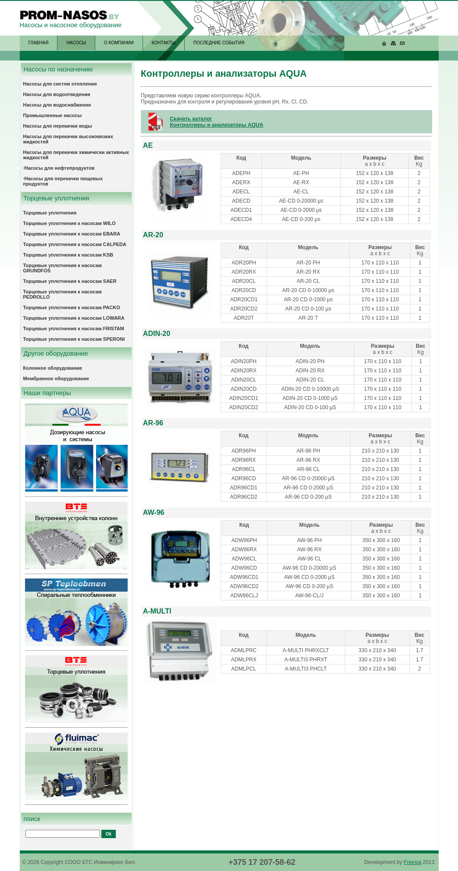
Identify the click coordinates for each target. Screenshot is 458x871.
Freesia (412, 862)
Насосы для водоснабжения (57, 104)
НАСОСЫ (76, 42)
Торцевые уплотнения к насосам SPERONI (74, 339)
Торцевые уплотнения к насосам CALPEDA (75, 244)
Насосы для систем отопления (60, 83)
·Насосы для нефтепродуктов (59, 168)
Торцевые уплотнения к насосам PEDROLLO (62, 294)
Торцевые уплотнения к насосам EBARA (71, 233)
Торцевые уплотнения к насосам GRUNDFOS (62, 268)
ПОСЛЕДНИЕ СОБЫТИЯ (218, 42)
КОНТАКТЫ (163, 42)
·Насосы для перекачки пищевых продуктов (63, 181)
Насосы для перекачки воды (57, 126)
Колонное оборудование (52, 368)
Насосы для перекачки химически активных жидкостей (76, 155)
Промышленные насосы (52, 115)
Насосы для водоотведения (56, 94)
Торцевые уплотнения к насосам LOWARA (74, 318)
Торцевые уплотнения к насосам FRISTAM (73, 328)
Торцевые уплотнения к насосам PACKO (71, 307)
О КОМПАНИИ (119, 42)
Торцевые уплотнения (50, 212)
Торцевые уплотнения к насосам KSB (68, 254)
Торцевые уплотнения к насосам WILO (69, 223)
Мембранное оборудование (56, 378)
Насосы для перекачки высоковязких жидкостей (68, 139)
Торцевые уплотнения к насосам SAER (70, 281)
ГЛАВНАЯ (39, 42)
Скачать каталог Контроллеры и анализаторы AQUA (216, 122)
